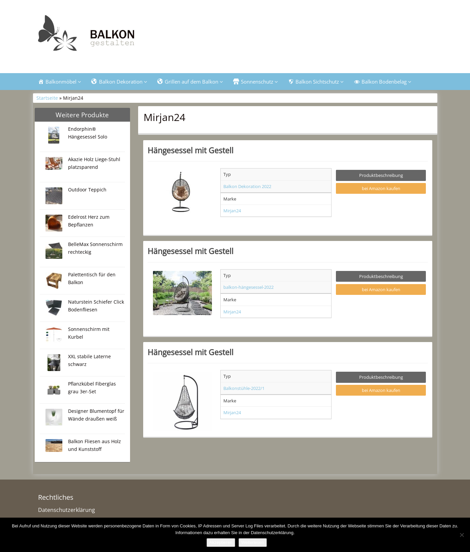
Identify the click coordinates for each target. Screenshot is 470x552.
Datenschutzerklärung (66, 510)
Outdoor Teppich (87, 190)
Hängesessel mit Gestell (190, 150)
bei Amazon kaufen (381, 189)
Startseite (47, 98)
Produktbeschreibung (381, 176)
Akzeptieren (220, 542)
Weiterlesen (252, 542)
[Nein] (461, 534)
